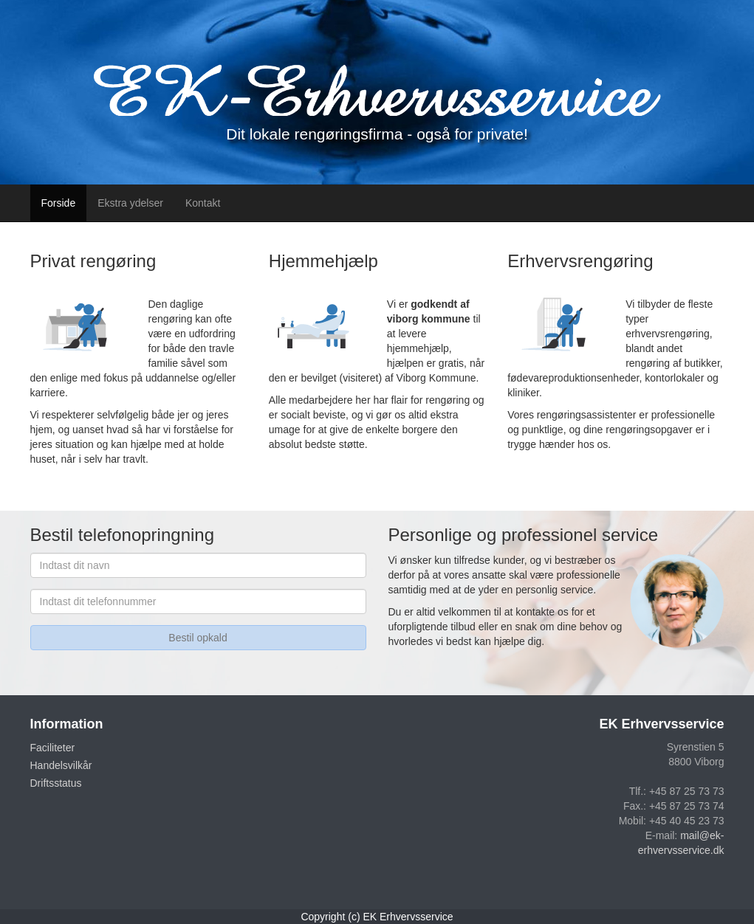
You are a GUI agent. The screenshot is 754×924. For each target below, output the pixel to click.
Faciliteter (52, 748)
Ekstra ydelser (130, 203)
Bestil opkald (197, 638)
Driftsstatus (56, 783)
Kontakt (202, 203)
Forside (58, 203)
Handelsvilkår (61, 765)
